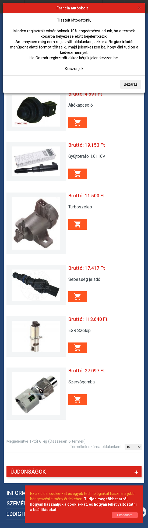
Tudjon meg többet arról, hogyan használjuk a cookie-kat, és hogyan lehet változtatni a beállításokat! (83, 504)
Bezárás (131, 84)
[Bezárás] (139, 8)
